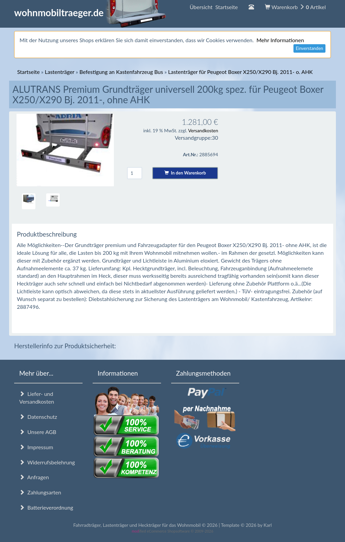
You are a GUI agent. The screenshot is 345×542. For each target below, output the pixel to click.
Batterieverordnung (46, 507)
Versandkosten (203, 130)
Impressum (36, 447)
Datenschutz (38, 416)
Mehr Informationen (280, 40)
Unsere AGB (37, 432)
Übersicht (214, 7)
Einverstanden (309, 48)
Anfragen (34, 477)
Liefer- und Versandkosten (36, 397)
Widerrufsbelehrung (47, 462)
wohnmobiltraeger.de (90, 12)
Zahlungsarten (40, 492)
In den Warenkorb (185, 172)
